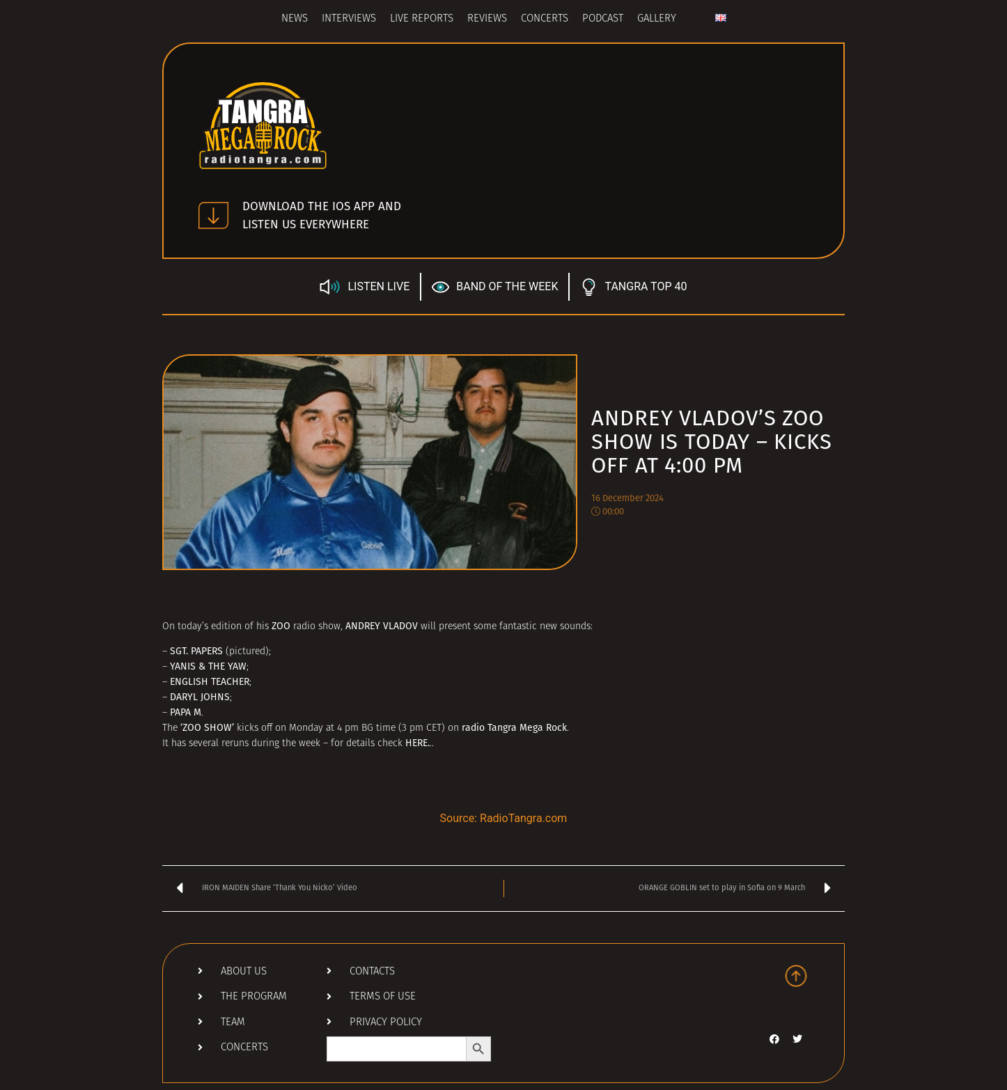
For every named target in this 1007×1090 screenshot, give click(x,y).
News (294, 19)
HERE (416, 743)
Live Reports (421, 19)
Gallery (656, 19)
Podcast (602, 19)
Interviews (349, 19)
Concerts (544, 19)
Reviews (487, 19)
